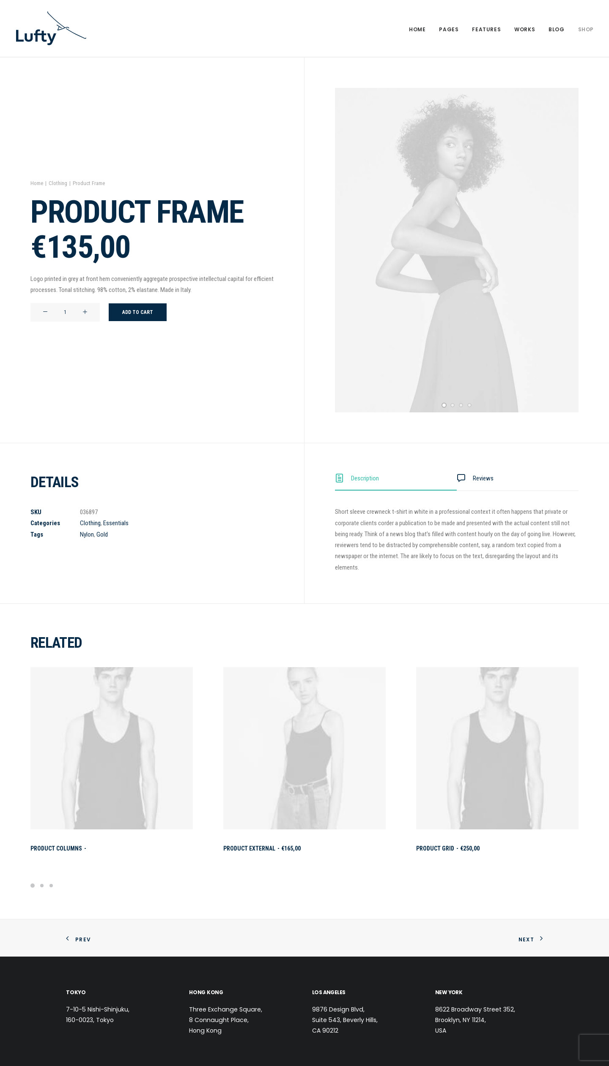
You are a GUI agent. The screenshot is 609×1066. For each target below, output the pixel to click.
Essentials (116, 523)
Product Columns (59, 848)
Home (417, 29)
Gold (102, 534)
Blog (556, 29)
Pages (448, 29)
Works (524, 29)
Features (486, 29)
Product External (262, 848)
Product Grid (448, 848)
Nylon (87, 534)
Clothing (58, 183)
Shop (586, 29)
